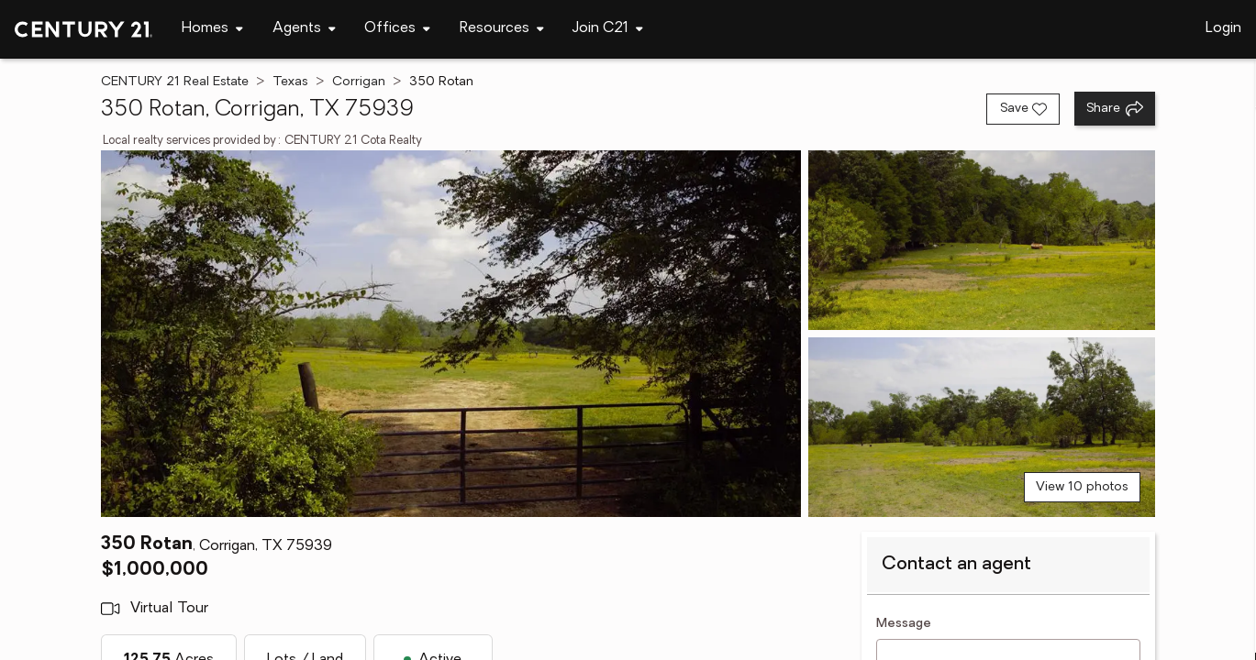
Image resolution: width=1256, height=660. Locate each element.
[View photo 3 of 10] (981, 427)
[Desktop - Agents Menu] (304, 29)
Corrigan (358, 82)
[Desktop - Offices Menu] (397, 29)
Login (1223, 28)
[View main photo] (451, 333)
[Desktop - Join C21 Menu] (607, 29)
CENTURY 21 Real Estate (175, 82)
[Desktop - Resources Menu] (502, 29)
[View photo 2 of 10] (981, 240)
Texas (290, 82)
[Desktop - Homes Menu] (212, 29)
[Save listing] (1023, 109)
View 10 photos (1082, 487)
